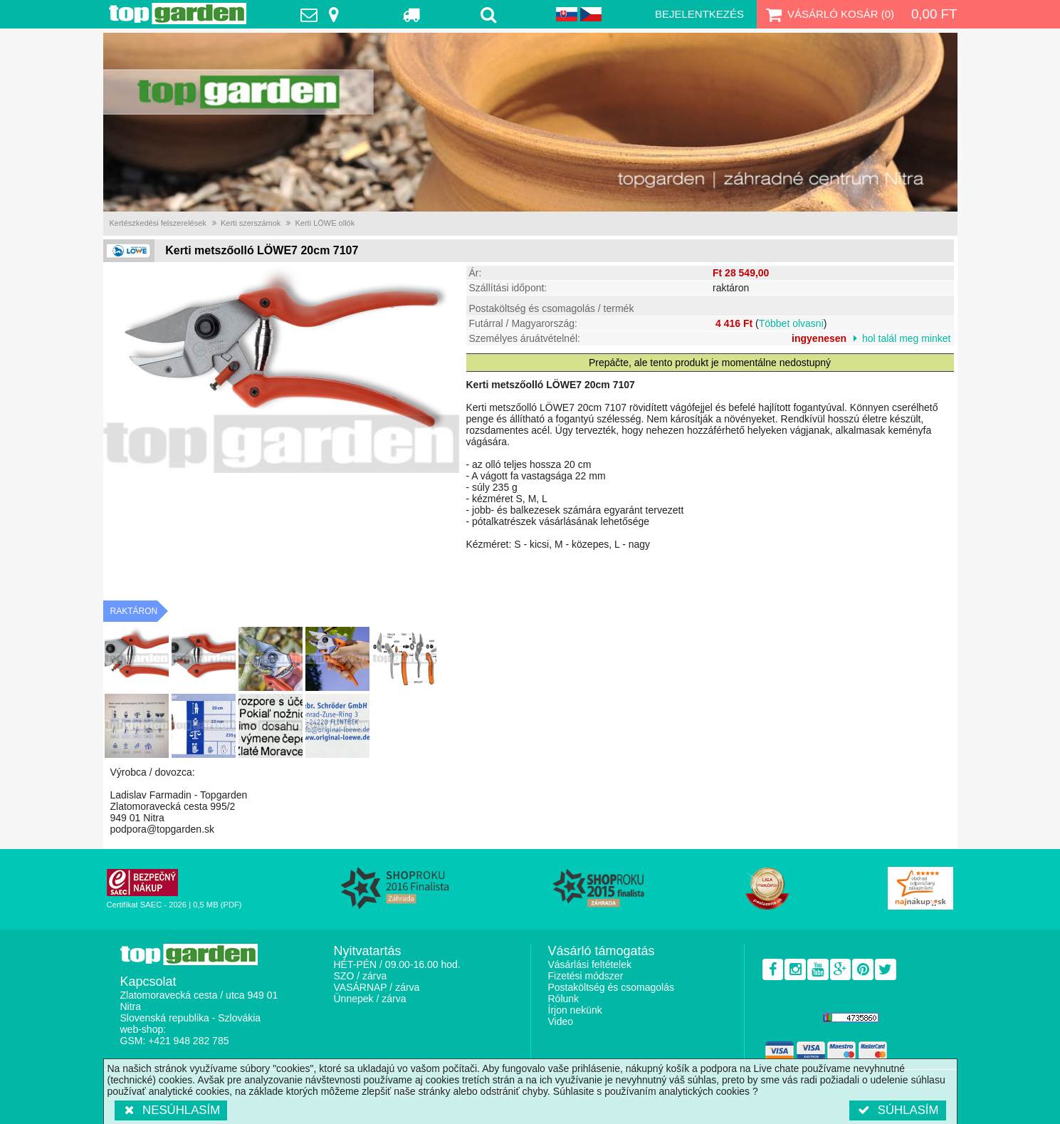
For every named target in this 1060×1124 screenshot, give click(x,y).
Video (561, 1021)
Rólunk (563, 998)
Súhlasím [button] (897, 1110)
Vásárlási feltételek (590, 964)
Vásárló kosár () (828, 14)
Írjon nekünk (575, 1010)
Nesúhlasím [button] (171, 1110)
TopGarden (177, 13)
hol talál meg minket (906, 338)
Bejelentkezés (699, 14)
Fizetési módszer (586, 976)
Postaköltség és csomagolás (611, 987)
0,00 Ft (934, 13)
